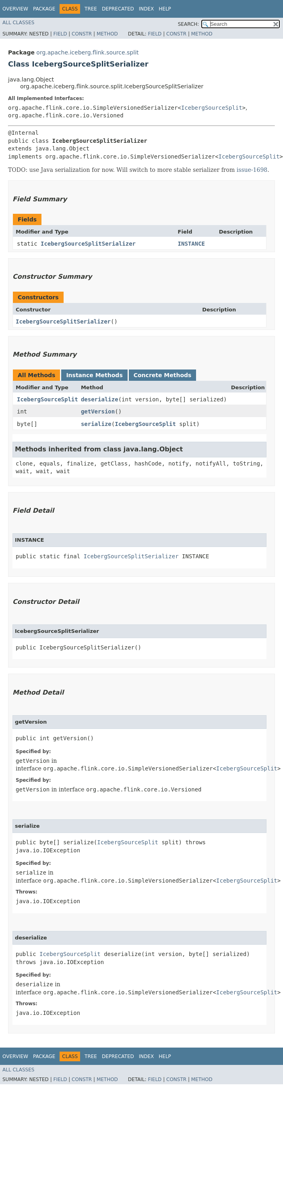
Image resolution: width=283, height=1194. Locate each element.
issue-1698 (252, 170)
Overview (15, 9)
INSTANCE (191, 243)
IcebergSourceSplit (211, 107)
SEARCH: (188, 24)
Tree (91, 9)
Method (107, 34)
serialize (96, 424)
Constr (82, 34)
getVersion (98, 411)
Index (146, 9)
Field (60, 34)
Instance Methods (94, 375)
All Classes (18, 22)
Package (44, 9)
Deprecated (118, 9)
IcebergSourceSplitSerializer (88, 243)
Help (165, 9)
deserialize (99, 399)
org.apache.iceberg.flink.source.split (87, 52)
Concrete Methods (163, 375)
